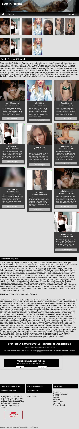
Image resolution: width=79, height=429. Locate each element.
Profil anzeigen (12, 118)
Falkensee (57, 392)
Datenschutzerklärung (24, 427)
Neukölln (10, 290)
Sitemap (14, 427)
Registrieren (72, 14)
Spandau (20, 290)
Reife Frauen (31, 396)
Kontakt (31, 427)
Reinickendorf (58, 401)
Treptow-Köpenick (59, 405)
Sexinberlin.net (69, 272)
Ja (20, 367)
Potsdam (56, 399)
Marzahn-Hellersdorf (60, 394)
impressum (36, 427)
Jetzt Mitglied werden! (13, 414)
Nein (42, 367)
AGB (18, 427)
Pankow (3, 290)
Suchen (11, 14)
